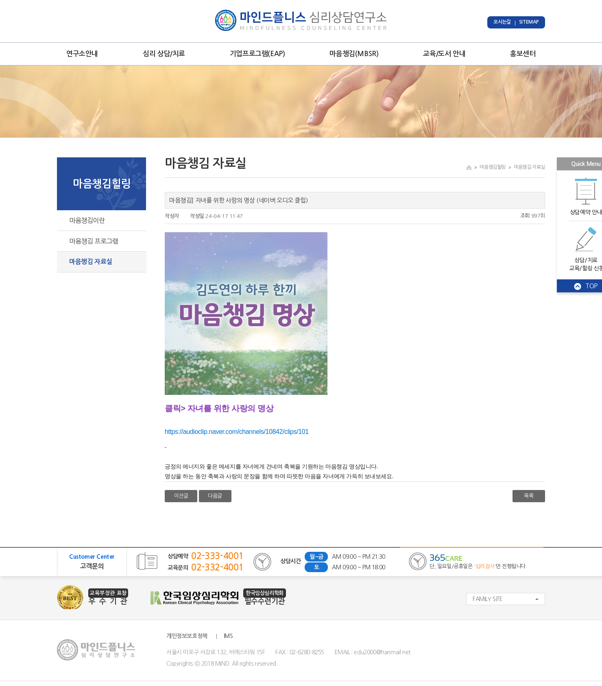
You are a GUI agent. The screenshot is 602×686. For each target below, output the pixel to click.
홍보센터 (522, 53)
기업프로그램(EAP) (257, 53)
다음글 (215, 496)
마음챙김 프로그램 (93, 241)
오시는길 (501, 22)
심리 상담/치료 (164, 53)
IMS (228, 636)
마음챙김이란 (87, 220)
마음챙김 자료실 (90, 262)
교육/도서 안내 (444, 53)
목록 (528, 496)
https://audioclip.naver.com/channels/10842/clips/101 (237, 431)
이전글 (181, 496)
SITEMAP (529, 22)
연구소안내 (82, 53)
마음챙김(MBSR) (353, 53)
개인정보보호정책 (186, 636)
